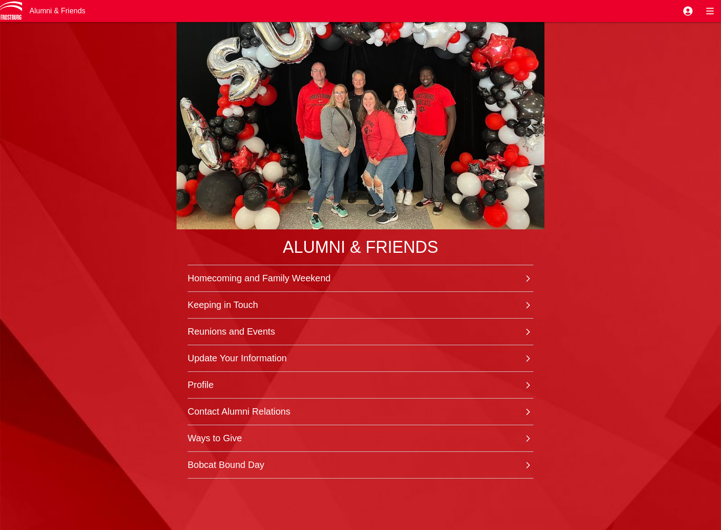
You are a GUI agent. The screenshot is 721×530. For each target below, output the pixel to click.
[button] (688, 11)
